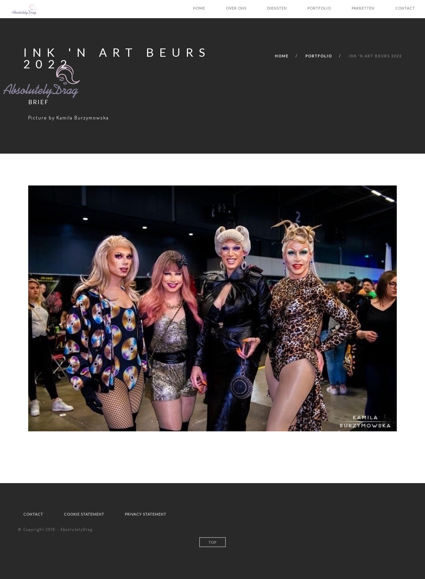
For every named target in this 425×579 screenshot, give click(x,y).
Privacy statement (145, 514)
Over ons (236, 8)
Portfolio (319, 8)
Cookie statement (84, 514)
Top (212, 542)
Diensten (277, 8)
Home (199, 8)
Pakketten (363, 8)
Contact (405, 8)
